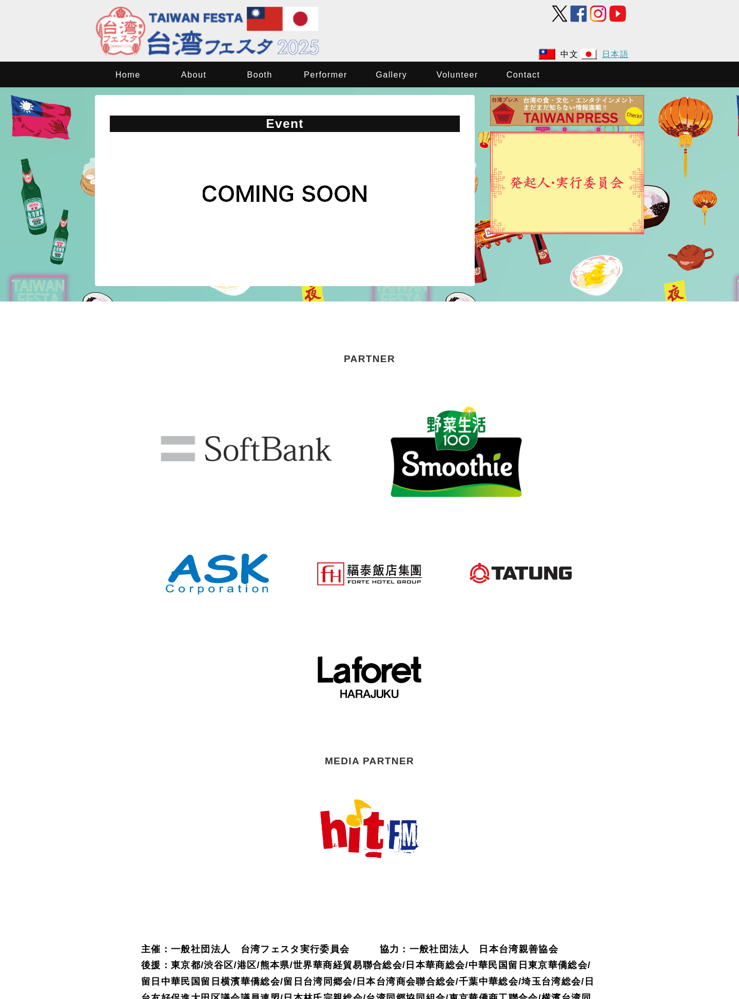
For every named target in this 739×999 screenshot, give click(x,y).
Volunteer (457, 74)
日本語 (615, 54)
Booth (259, 74)
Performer (325, 74)
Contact (523, 74)
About (193, 74)
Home (128, 74)
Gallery (391, 74)
